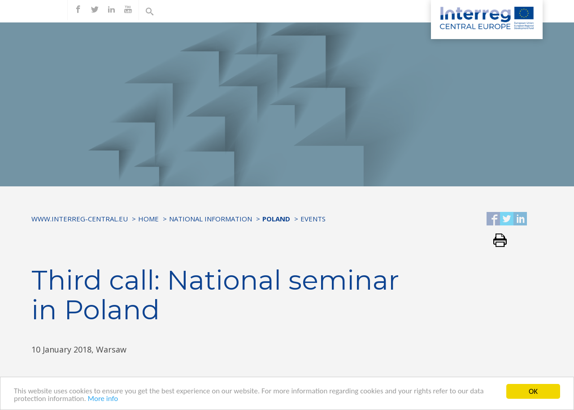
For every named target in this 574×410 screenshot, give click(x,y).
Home (148, 218)
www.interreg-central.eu (79, 218)
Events (313, 218)
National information (210, 218)
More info (103, 403)
